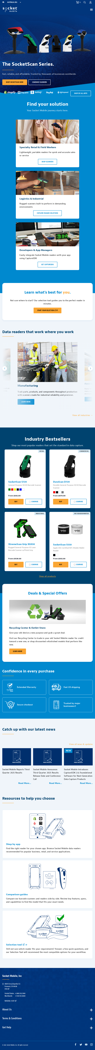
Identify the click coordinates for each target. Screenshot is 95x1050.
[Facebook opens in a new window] (75, 1045)
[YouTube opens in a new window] (86, 1045)
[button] (85, 2)
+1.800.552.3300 (20, 993)
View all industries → (82, 415)
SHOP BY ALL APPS (80, 93)
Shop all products (47, 576)
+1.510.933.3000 (20, 996)
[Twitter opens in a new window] (81, 1045)
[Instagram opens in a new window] (91, 1045)
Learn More (17, 651)
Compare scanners (39, 82)
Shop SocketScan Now (14, 82)
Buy (16, 502)
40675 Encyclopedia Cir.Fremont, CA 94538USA (13, 986)
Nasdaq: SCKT (10, 1001)
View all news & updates (81, 744)
